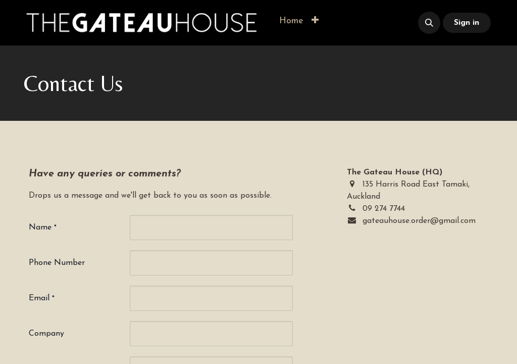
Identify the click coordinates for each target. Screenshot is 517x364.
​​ (365, 23)
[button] (315, 21)
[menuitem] (291, 21)
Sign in (466, 23)
